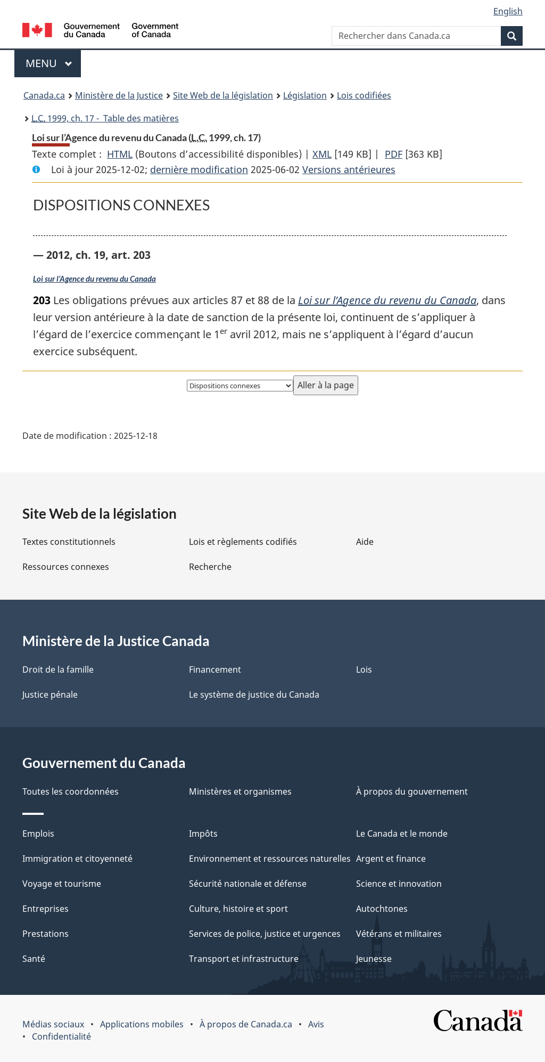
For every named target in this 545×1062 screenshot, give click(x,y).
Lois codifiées (364, 95)
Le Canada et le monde (402, 833)
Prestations (45, 934)
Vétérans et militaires (399, 934)
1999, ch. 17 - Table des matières (105, 118)
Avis (316, 1024)
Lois (364, 669)
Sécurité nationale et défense (248, 883)
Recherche (210, 567)
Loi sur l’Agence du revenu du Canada (94, 278)
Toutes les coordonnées (70, 791)
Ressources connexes (65, 567)
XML (322, 154)
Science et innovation (399, 883)
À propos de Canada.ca (246, 1024)
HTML (120, 154)
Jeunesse (374, 959)
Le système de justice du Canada (254, 694)
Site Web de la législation (223, 95)
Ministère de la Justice (119, 95)
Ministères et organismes (240, 791)
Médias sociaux (53, 1024)
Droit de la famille (58, 669)
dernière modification (199, 169)
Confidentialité (61, 1036)
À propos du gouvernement (412, 791)
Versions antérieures (348, 169)
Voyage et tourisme (61, 883)
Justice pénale (50, 694)
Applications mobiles (142, 1024)
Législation (305, 95)
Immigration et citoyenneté (77, 858)
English (508, 11)
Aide (365, 542)
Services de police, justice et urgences (265, 934)
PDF (393, 154)
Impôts (203, 833)
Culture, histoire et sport (238, 908)
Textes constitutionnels (68, 542)
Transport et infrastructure (244, 959)
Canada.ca (44, 95)
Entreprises (45, 908)
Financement (215, 669)
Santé (33, 959)
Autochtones (382, 908)
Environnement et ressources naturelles (270, 858)
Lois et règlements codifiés (243, 542)
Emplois (38, 833)
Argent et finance (391, 858)
